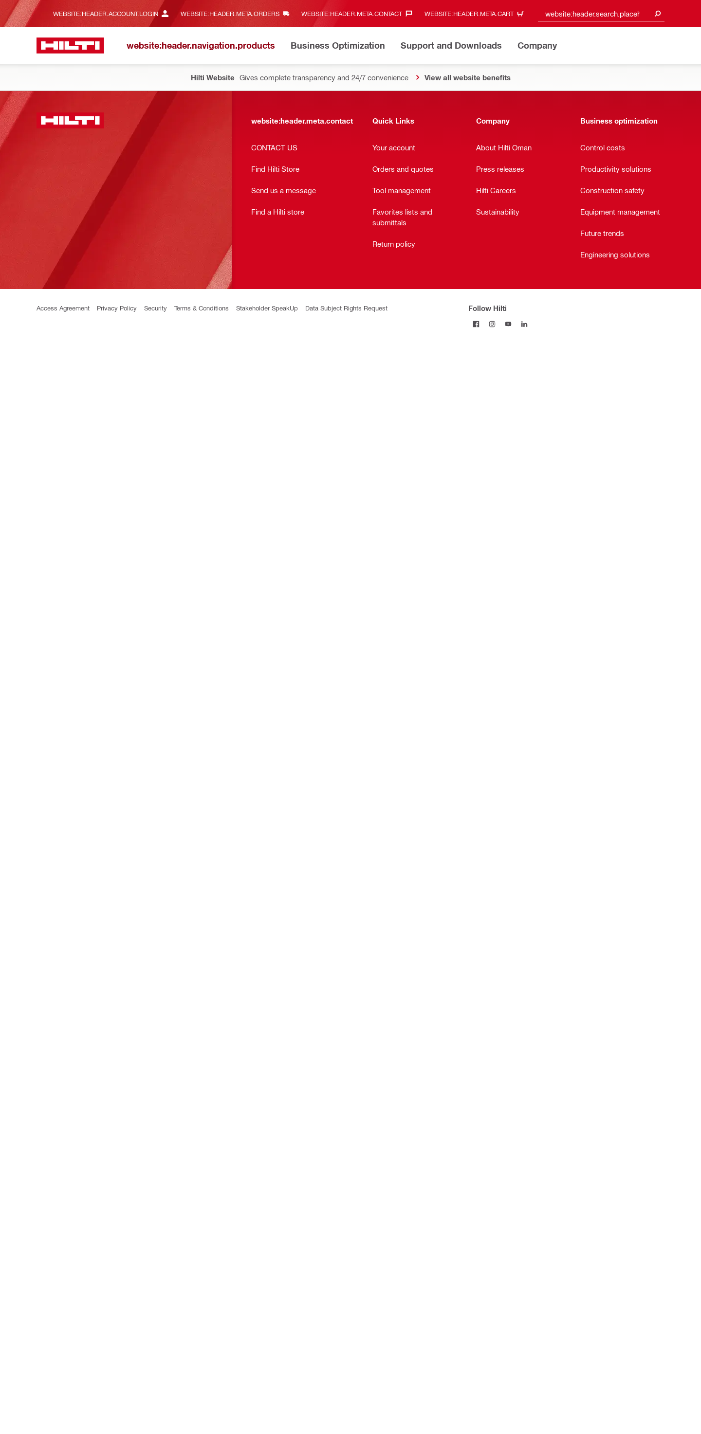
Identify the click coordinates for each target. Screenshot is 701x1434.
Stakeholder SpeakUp (267, 307)
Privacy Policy (117, 307)
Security (155, 307)
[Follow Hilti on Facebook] (476, 324)
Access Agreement (63, 307)
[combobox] (601, 13)
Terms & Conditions (201, 307)
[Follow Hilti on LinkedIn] (525, 324)
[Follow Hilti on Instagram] (492, 324)
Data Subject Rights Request (346, 307)
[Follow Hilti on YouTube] (508, 324)
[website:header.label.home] (70, 45)
